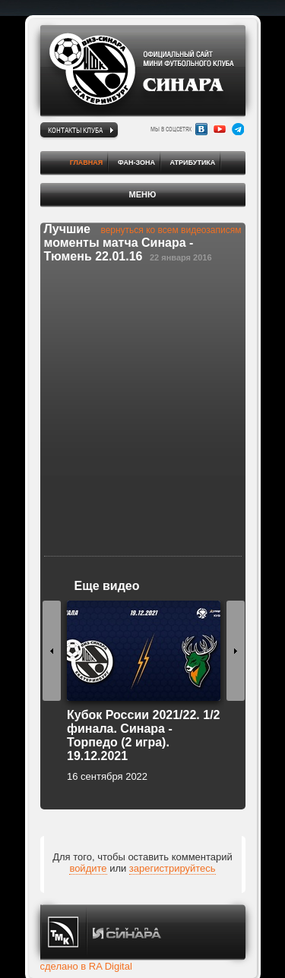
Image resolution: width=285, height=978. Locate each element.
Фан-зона (136, 162)
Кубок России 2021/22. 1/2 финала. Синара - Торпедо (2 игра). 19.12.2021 (143, 735)
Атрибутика (193, 162)
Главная (86, 162)
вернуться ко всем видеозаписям (170, 230)
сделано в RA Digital (86, 966)
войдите (87, 868)
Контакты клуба (75, 129)
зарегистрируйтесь (172, 868)
